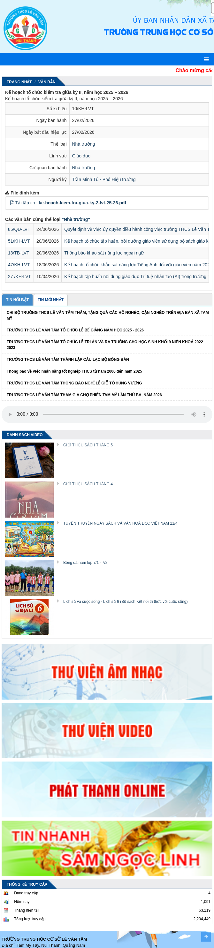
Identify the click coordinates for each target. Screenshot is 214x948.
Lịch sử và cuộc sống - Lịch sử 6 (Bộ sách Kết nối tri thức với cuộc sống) (125, 601)
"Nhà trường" (76, 219)
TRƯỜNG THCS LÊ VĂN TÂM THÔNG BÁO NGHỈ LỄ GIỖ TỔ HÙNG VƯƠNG (74, 383)
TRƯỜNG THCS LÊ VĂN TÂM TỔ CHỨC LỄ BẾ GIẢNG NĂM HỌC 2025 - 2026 (75, 330)
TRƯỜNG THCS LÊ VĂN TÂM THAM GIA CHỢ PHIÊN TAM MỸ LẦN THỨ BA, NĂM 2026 (84, 395)
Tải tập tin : (70, 202)
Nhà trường (83, 144)
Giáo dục (81, 155)
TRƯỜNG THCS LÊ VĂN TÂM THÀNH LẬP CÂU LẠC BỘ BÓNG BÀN (68, 359)
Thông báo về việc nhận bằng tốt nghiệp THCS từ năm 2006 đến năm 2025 (74, 371)
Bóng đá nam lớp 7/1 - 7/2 (85, 562)
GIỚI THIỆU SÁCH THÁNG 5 (88, 445)
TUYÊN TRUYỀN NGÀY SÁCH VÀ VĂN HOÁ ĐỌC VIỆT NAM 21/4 (120, 523)
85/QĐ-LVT (19, 229)
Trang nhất (19, 82)
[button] (12, 202)
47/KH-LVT (19, 264)
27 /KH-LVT (19, 276)
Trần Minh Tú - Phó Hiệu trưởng (104, 179)
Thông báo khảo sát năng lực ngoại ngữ (104, 252)
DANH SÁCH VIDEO (25, 435)
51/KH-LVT (19, 241)
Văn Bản (47, 82)
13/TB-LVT (18, 252)
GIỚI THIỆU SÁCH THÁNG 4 (88, 484)
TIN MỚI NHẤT (51, 300)
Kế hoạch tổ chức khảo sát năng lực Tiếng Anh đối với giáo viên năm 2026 (138, 264)
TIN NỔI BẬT (17, 300)
